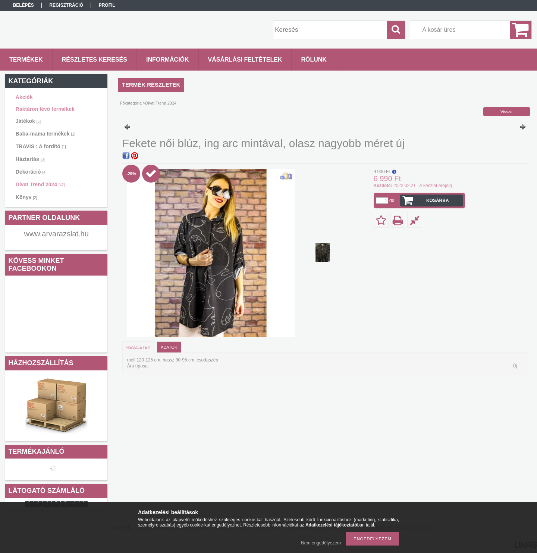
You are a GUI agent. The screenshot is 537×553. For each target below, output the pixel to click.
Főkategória (131, 103)
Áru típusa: (138, 366)
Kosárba (437, 200)
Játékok (28, 121)
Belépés (23, 5)
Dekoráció (31, 172)
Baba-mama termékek (45, 134)
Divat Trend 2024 (40, 184)
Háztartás (30, 159)
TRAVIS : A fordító (41, 146)
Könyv (26, 197)
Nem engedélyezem (321, 543)
